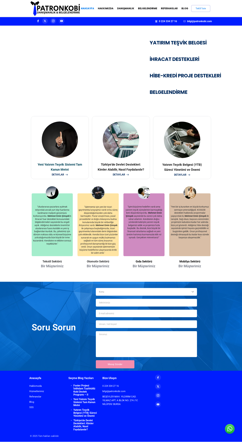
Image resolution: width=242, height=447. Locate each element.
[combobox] (146, 292)
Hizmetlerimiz (36, 396)
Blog (31, 407)
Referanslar (35, 401)
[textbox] (145, 292)
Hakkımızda (35, 391)
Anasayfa (35, 383)
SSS (31, 412)
